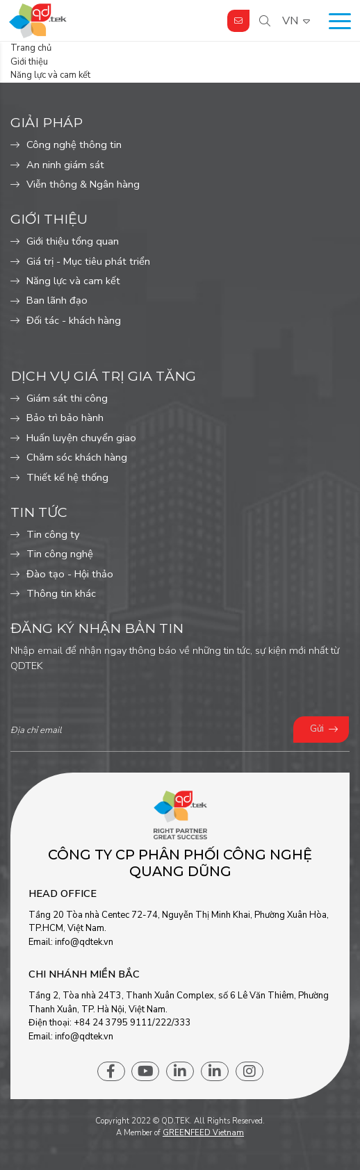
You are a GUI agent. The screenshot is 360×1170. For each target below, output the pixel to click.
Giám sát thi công (67, 398)
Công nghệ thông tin (74, 144)
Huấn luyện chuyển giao (81, 438)
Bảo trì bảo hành (65, 418)
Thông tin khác (61, 593)
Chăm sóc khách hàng (76, 457)
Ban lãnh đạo (57, 300)
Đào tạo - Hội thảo (69, 574)
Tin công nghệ (59, 554)
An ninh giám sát (65, 165)
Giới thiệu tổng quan (72, 241)
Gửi (317, 729)
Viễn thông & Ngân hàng (83, 184)
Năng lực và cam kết (73, 281)
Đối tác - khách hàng (73, 320)
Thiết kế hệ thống (67, 477)
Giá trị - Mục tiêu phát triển (88, 261)
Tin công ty (53, 534)
